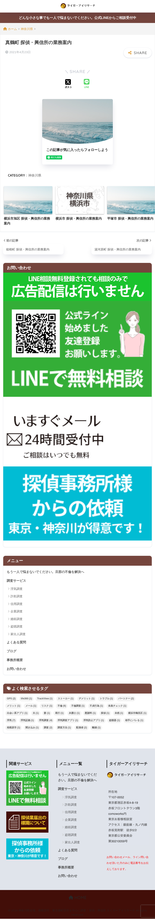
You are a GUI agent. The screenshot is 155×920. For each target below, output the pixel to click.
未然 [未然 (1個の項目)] (119, 713)
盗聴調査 (16, 626)
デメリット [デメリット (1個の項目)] (86, 699)
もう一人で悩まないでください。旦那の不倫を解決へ (48, 571)
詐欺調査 (16, 596)
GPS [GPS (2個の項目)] (11, 699)
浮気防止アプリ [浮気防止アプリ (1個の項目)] (93, 720)
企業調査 (16, 611)
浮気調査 (16, 588)
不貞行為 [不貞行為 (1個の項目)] (96, 706)
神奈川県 (34, 175)
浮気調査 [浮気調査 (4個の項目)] (45, 720)
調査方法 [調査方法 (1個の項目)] (64, 728)
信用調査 (16, 603)
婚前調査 (16, 618)
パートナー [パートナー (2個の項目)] (126, 699)
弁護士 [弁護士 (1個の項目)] (74, 713)
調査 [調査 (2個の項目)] (48, 728)
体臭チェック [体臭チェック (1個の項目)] (117, 706)
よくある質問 (17, 642)
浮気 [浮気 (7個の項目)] (11, 720)
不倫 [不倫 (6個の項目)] (62, 706)
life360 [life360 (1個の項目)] (26, 699)
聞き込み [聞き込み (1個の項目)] (32, 728)
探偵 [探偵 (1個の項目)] (105, 713)
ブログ (12, 651)
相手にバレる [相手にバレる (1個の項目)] (134, 720)
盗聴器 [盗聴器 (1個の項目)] (114, 720)
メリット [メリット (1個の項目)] (13, 706)
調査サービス (17, 580)
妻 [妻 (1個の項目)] (47, 713)
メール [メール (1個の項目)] (30, 706)
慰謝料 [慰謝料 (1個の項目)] (90, 713)
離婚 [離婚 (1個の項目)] (96, 728)
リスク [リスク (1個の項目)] (46, 706)
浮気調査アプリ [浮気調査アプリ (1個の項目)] (68, 720)
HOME (78, 898)
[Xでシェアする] (68, 84)
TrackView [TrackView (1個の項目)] (45, 699)
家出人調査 (18, 634)
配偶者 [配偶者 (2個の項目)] (81, 728)
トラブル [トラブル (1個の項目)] (106, 699)
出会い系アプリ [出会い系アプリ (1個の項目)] (17, 713)
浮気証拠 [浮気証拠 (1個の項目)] (27, 720)
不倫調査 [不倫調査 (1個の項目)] (78, 706)
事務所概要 (15, 660)
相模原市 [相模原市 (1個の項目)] (13, 728)
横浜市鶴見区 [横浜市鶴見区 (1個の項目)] (137, 713)
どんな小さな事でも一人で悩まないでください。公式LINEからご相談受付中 (77, 18)
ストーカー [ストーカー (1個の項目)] (65, 699)
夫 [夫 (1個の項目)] (36, 713)
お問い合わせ (17, 669)
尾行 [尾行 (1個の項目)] (59, 713)
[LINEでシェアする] (86, 84)
